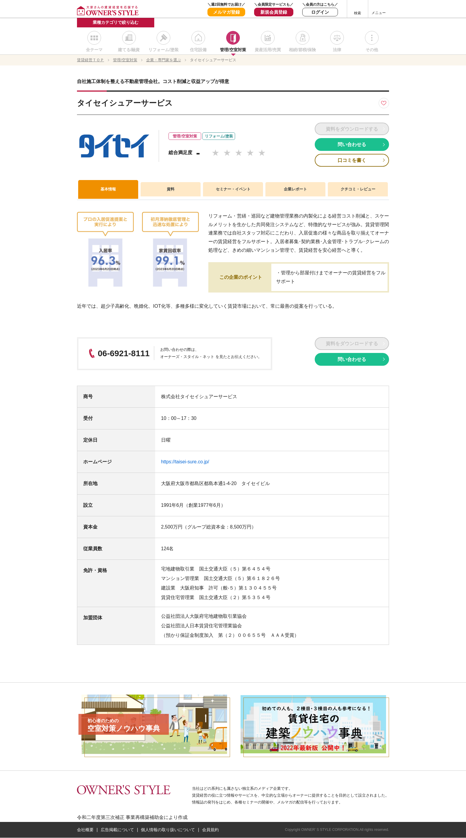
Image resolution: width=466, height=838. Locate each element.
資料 (170, 189)
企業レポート (295, 189)
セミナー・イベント (233, 189)
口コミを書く (352, 160)
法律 (337, 50)
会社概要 (85, 830)
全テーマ (94, 50)
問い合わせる (352, 144)
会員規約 (210, 830)
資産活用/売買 (268, 50)
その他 (372, 50)
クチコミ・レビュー (357, 189)
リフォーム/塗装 (163, 50)
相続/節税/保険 (302, 50)
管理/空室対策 (233, 50)
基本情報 (108, 189)
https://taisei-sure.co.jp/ (185, 462)
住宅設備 (198, 50)
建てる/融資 (129, 50)
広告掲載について (117, 830)
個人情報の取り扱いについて (168, 830)
